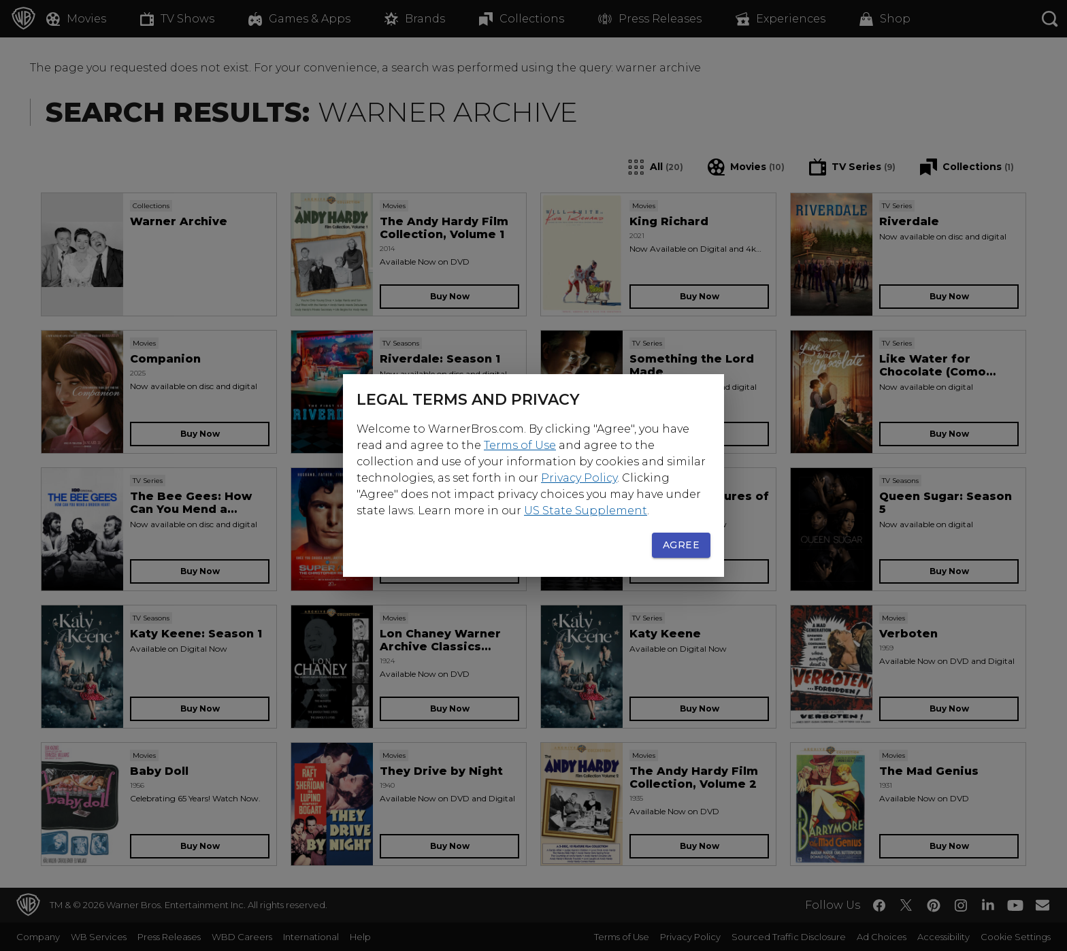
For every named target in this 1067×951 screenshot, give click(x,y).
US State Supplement (585, 510)
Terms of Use (520, 445)
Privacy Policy (579, 477)
